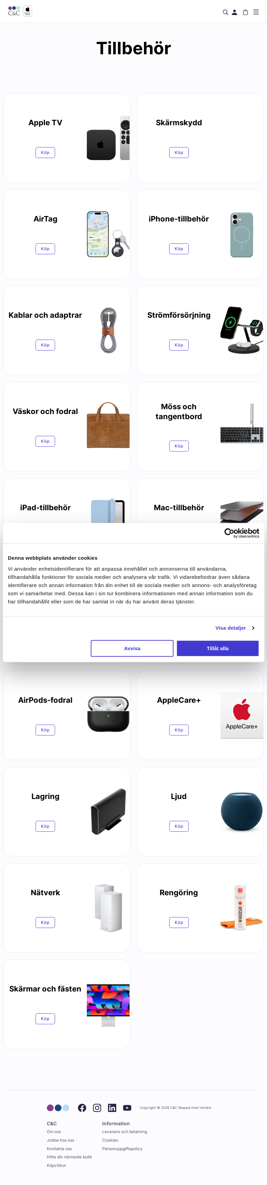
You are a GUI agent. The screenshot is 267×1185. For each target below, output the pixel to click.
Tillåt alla (218, 648)
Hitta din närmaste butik (69, 1156)
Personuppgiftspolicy (122, 1148)
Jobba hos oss (60, 1140)
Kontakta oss (59, 1148)
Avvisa (132, 648)
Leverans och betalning (124, 1131)
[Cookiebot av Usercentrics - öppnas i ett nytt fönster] (229, 533)
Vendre (205, 1108)
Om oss (54, 1131)
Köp (45, 152)
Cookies (110, 1140)
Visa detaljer (230, 628)
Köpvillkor (56, 1165)
